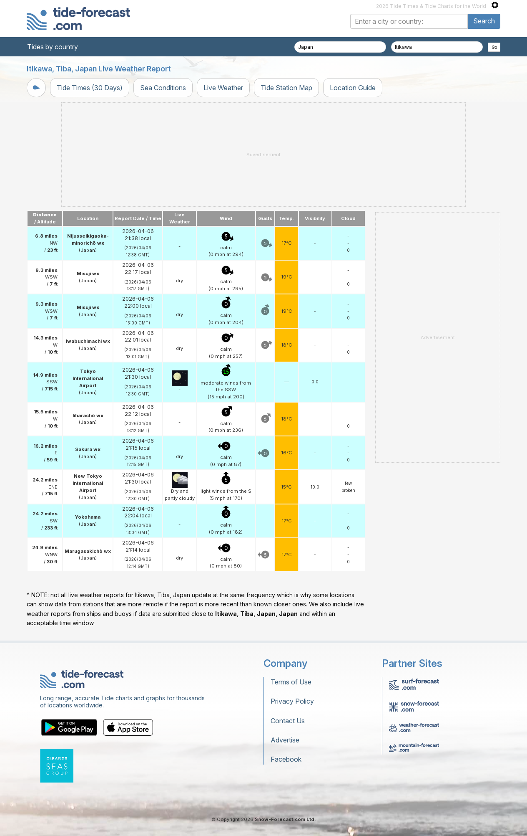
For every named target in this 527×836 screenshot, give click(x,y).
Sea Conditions (163, 88)
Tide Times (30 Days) (90, 88)
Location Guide (353, 88)
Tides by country (52, 47)
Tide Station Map (286, 88)
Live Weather (223, 88)
